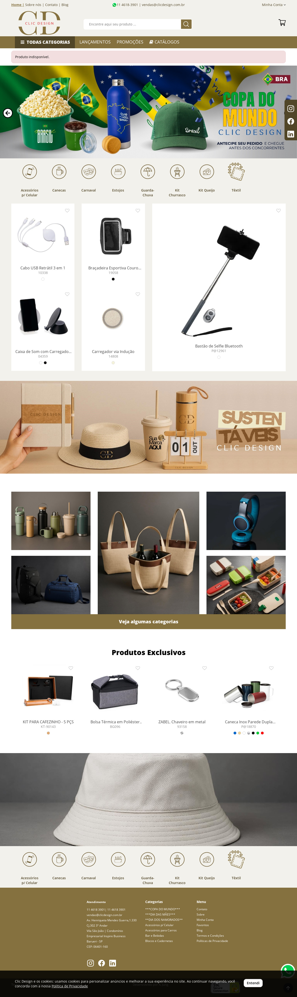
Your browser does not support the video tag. (148, 112)
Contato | (53, 4)
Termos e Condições (210, 936)
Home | (17, 4)
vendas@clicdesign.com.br (104, 915)
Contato (202, 909)
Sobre (201, 914)
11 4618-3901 (127, 4)
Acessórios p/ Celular (159, 925)
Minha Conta (274, 4)
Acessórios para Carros (161, 930)
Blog (64, 4)
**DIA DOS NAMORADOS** (164, 920)
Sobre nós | (34, 4)
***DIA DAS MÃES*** (160, 914)
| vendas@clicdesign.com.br (161, 4)
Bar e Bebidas (154, 936)
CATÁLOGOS (164, 42)
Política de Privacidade (70, 986)
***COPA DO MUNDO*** (162, 909)
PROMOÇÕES (130, 42)
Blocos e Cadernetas (159, 941)
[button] (8, 113)
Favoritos (203, 925)
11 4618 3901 (96, 910)
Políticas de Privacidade (212, 941)
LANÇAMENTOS (95, 42)
